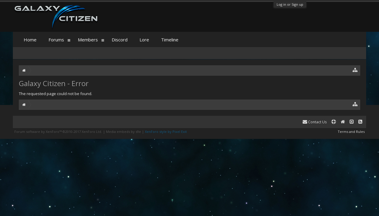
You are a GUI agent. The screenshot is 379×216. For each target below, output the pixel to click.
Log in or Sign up (290, 4)
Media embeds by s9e (123, 131)
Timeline (169, 40)
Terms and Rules (351, 131)
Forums (56, 40)
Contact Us (315, 121)
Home (30, 40)
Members (88, 40)
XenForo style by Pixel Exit (166, 131)
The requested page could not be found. (55, 93)
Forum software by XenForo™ (58, 131)
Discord (120, 40)
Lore (144, 40)
